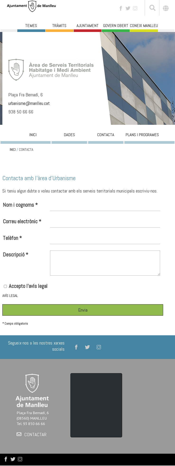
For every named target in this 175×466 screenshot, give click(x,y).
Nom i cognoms (20, 204)
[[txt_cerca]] (152, 8)
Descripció (15, 254)
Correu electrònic (22, 221)
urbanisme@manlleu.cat (29, 103)
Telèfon (12, 238)
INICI (13, 149)
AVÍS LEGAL (10, 295)
